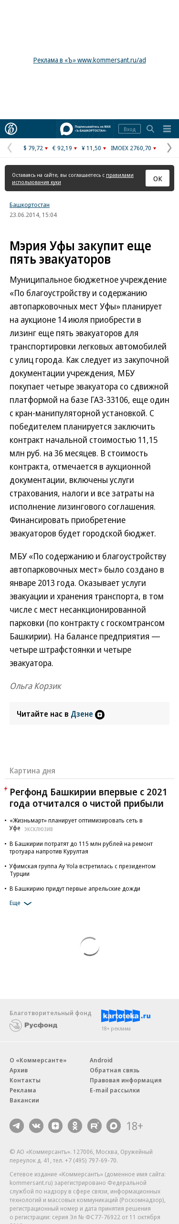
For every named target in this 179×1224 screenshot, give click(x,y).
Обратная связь (114, 1070)
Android (101, 1060)
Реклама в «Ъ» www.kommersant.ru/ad (89, 59)
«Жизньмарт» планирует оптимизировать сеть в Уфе (76, 824)
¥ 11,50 (91, 148)
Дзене (88, 714)
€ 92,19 (62, 148)
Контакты (25, 1080)
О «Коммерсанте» (38, 1060)
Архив (19, 1070)
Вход (130, 129)
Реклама (23, 1090)
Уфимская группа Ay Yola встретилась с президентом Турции (83, 870)
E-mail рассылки (115, 1090)
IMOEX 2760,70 (131, 148)
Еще (22, 903)
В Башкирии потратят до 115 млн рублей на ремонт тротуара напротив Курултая (81, 847)
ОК (157, 178)
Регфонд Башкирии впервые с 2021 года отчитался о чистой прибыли (89, 797)
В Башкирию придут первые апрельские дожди (75, 888)
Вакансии (24, 1100)
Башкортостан (30, 204)
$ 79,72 (33, 148)
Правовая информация (126, 1080)
